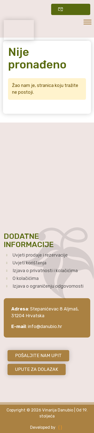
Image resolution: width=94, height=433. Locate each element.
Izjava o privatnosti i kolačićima (45, 270)
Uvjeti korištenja (29, 263)
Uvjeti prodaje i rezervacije (40, 255)
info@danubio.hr (45, 326)
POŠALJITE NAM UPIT (38, 355)
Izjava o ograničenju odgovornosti (48, 286)
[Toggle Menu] (87, 22)
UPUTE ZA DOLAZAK (36, 369)
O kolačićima (26, 278)
